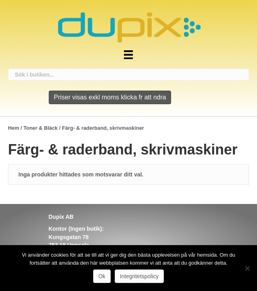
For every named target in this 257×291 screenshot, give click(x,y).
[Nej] (247, 268)
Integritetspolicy (139, 276)
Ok (102, 276)
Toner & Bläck (41, 128)
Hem (13, 128)
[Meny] (128, 55)
